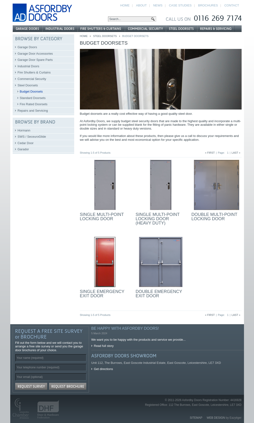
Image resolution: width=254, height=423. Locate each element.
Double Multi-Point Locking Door (214, 216)
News (157, 5)
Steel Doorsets (105, 36)
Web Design (216, 417)
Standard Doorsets (33, 98)
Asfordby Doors (42, 13)
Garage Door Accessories (35, 53)
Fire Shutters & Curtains (34, 72)
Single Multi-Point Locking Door (102, 216)
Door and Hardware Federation (46, 408)
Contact (231, 5)
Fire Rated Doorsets (33, 104)
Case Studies (180, 5)
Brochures (208, 5)
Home (84, 36)
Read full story (104, 346)
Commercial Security (32, 79)
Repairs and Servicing (33, 110)
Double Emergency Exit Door (159, 293)
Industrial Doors (28, 66)
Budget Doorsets (31, 91)
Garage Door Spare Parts (35, 60)
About (141, 5)
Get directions (103, 369)
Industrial (60, 28)
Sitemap (196, 417)
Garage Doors (27, 47)
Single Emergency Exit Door (102, 293)
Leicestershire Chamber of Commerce (23, 408)
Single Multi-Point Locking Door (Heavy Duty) (158, 218)
